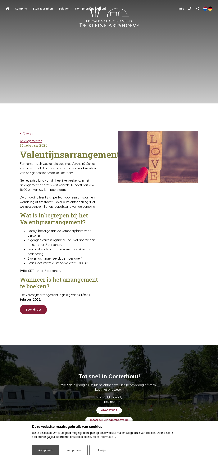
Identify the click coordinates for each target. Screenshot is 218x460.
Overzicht (30, 133)
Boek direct (33, 309)
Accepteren (45, 450)
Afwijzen (103, 450)
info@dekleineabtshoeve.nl (109, 420)
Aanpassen (74, 450)
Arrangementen (31, 141)
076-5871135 (109, 410)
